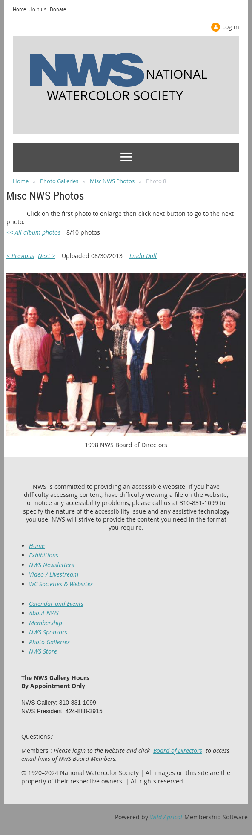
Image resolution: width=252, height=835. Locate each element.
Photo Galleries (59, 181)
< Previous (20, 256)
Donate (58, 9)
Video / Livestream (53, 574)
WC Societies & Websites (61, 584)
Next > (46, 256)
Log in (230, 27)
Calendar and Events (56, 604)
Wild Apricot (166, 817)
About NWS (44, 613)
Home (19, 9)
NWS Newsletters (51, 565)
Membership (45, 623)
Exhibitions (43, 555)
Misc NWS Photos (112, 181)
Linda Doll (143, 256)
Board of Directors (177, 750)
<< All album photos (33, 232)
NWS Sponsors (48, 632)
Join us (37, 9)
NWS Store (43, 651)
